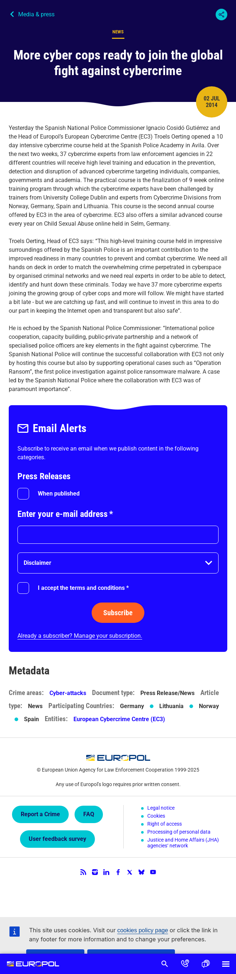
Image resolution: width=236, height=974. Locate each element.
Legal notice (161, 808)
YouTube (153, 872)
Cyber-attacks (67, 693)
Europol (33, 964)
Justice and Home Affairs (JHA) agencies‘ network (183, 842)
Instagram (95, 872)
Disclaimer (37, 562)
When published (59, 493)
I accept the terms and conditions (83, 587)
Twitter (130, 872)
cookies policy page (142, 930)
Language (205, 964)
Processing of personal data (179, 832)
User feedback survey (57, 838)
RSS (83, 872)
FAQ (88, 814)
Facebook (118, 872)
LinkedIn (106, 872)
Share (221, 14)
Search (165, 964)
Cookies (156, 816)
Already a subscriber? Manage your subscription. (79, 635)
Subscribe (118, 612)
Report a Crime (40, 814)
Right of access (164, 824)
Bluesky (141, 872)
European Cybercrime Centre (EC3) (119, 719)
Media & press (36, 14)
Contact (185, 964)
